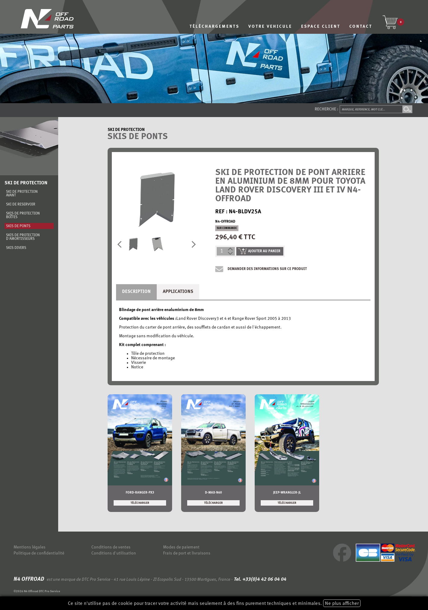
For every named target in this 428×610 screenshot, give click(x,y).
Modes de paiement (181, 547)
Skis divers (16, 248)
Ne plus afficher (342, 603)
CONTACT (360, 26)
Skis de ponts (18, 226)
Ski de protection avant (22, 193)
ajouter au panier (259, 251)
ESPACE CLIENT (320, 26)
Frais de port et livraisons (186, 553)
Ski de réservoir (20, 204)
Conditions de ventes (111, 547)
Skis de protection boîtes (23, 215)
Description (136, 292)
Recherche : (326, 109)
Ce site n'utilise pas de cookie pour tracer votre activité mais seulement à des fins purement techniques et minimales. (214, 603)
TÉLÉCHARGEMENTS (214, 26)
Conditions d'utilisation (113, 553)
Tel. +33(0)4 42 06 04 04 (259, 579)
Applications (178, 292)
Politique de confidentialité (39, 553)
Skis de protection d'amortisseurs (23, 237)
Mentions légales (30, 547)
